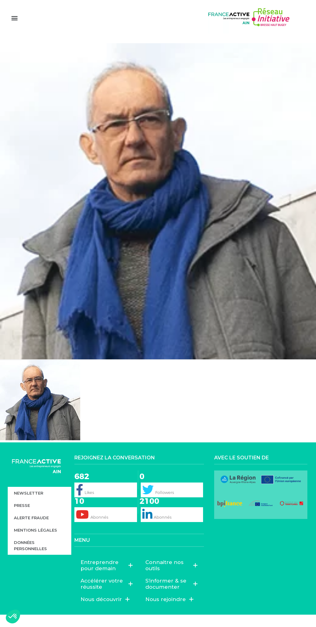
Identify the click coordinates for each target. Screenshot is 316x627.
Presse (22, 517)
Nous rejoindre (169, 611)
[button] (14, 28)
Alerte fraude (31, 530)
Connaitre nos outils (171, 577)
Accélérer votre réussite (107, 596)
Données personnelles (30, 557)
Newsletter (28, 505)
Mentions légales (35, 542)
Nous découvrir (105, 611)
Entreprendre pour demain (107, 577)
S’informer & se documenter (171, 596)
